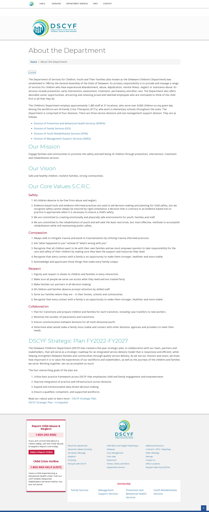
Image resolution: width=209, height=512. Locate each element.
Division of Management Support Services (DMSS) (62, 138)
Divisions (56, 3)
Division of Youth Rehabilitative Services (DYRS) (61, 133)
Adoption (72, 456)
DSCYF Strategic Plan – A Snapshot (48, 402)
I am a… (42, 3)
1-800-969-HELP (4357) (46, 467)
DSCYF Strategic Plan (84, 398)
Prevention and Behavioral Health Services (136, 493)
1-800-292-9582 (46, 434)
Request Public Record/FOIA (158, 467)
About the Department (77, 445)
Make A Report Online (41, 452)
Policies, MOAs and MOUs (118, 463)
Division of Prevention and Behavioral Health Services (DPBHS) (69, 123)
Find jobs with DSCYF (77, 463)
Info (95, 3)
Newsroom (111, 460)
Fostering (72, 460)
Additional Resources (155, 445)
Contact (107, 3)
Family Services (79, 490)
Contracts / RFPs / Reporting (158, 449)
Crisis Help (111, 456)
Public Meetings (152, 453)
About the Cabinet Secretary (80, 449)
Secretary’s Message (77, 453)
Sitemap (149, 456)
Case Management (115, 453)
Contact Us (150, 460)
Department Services (77, 3)
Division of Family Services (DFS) (52, 128)
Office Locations (153, 463)
